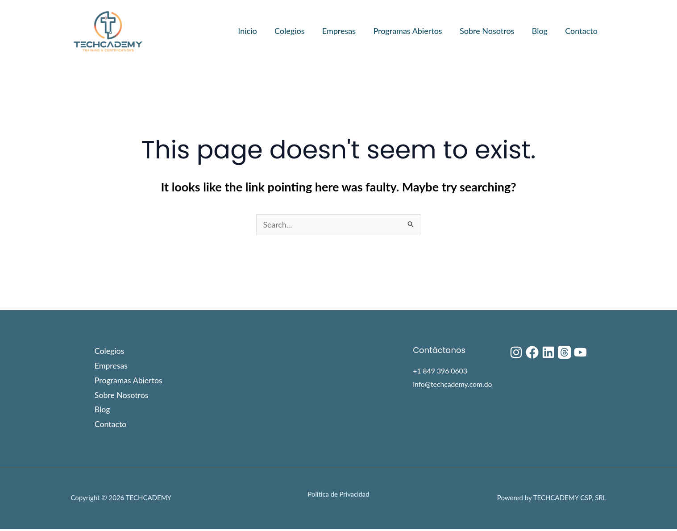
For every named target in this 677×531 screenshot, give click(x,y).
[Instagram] (516, 352)
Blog (542, 31)
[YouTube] (580, 352)
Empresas (345, 31)
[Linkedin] (548, 352)
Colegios (297, 31)
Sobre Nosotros (490, 31)
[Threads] (564, 352)
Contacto (582, 31)
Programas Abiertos (412, 31)
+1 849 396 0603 (440, 371)
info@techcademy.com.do (453, 384)
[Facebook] (532, 352)
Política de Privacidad (338, 496)
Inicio (257, 31)
